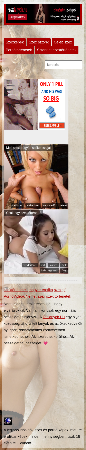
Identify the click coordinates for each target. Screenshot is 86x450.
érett (64, 265)
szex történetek (58, 296)
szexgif (59, 290)
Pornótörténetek (19, 50)
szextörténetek (16, 290)
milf (43, 265)
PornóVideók (14, 296)
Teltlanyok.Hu (54, 317)
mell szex (17, 205)
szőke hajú (33, 205)
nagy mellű (49, 205)
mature (53, 265)
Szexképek (15, 42)
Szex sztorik (39, 42)
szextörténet (29, 265)
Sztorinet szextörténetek (56, 50)
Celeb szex (63, 42)
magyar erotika (41, 290)
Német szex (35, 296)
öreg (64, 270)
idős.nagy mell (49, 270)
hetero (63, 205)
